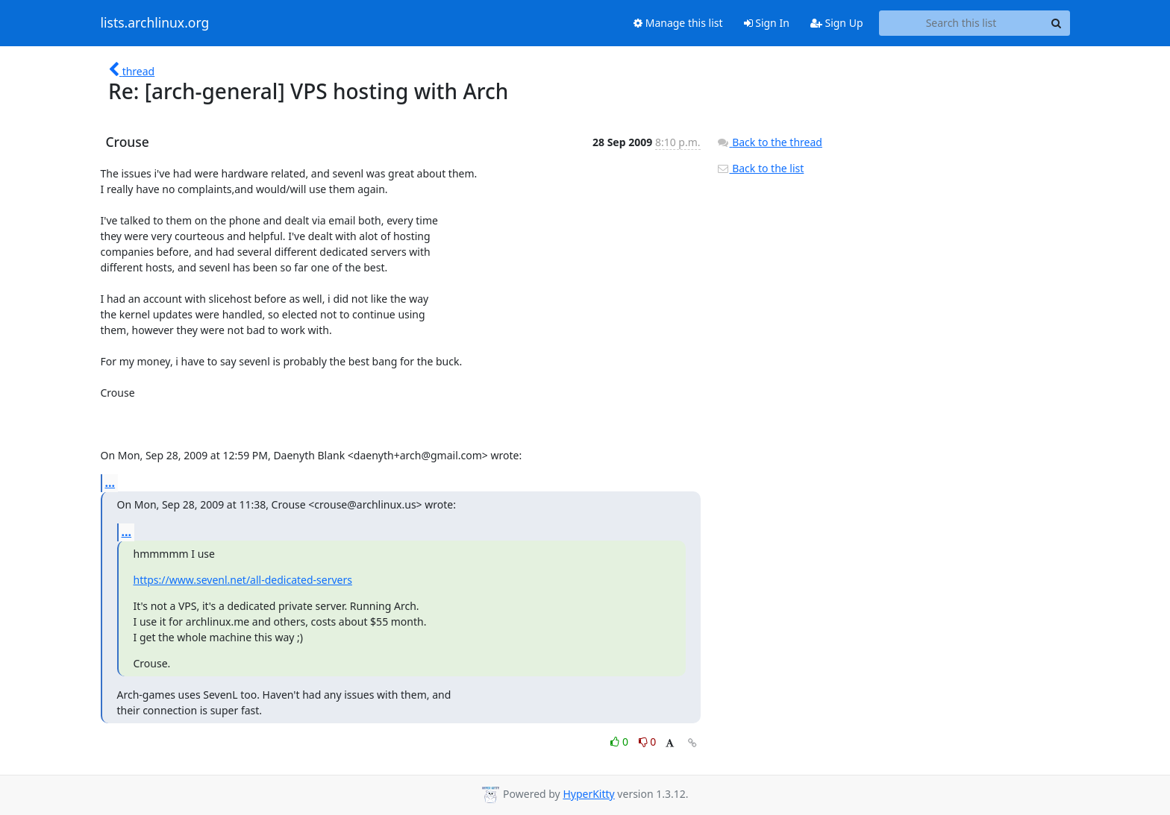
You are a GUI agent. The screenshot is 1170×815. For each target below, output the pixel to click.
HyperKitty (588, 794)
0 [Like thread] (620, 741)
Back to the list (760, 168)
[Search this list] (961, 23)
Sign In (766, 23)
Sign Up (836, 23)
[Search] (1056, 23)
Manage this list (678, 23)
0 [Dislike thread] (648, 741)
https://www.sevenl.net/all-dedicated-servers (243, 580)
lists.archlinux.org (155, 23)
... (110, 482)
